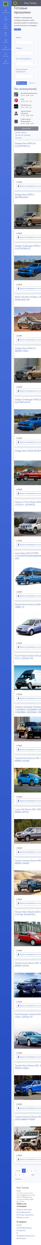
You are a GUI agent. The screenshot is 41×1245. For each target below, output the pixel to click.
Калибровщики (24, 1212)
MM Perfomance (26, 105)
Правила (21, 1230)
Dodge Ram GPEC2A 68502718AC (25, 349)
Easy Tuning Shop (24, 1198)
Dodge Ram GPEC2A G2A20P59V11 (25, 145)
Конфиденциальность (26, 1236)
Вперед (18, 1179)
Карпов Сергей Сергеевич (26, 112)
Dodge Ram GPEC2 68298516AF (24, 196)
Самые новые (20, 132)
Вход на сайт (23, 1217)
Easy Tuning (30, 3)
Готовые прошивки (26, 1215)
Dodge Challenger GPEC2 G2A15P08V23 (27, 247)
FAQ (20, 1225)
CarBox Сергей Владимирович (26, 120)
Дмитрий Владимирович (29, 93)
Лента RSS (26, 128)
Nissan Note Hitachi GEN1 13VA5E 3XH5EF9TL (28, 913)
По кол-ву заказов (22, 135)
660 (33, 1175)
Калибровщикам (25, 1228)
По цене (18, 138)
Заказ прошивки (25, 1209)
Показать (21, 83)
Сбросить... (32, 83)
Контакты (22, 1238)
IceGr (22, 99)
